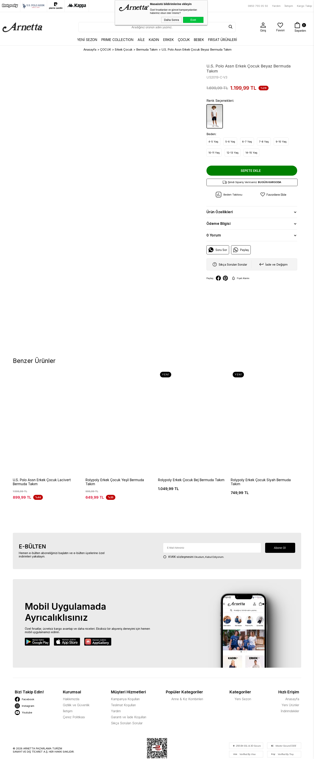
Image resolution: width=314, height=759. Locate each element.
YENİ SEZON (87, 40)
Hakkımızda (71, 677)
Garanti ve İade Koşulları (128, 695)
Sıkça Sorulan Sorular (127, 701)
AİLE (141, 40)
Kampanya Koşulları (125, 677)
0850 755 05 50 (258, 5)
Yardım (276, 5)
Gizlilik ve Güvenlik (76, 683)
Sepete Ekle (251, 171)
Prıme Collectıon (117, 40)
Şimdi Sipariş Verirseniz (252, 182)
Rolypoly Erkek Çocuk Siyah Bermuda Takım (261, 482)
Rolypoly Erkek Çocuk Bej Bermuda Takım (191, 480)
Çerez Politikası (74, 695)
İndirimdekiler (290, 689)
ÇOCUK (184, 40)
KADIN (154, 40)
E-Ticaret (144, 753)
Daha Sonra (171, 19)
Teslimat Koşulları (123, 683)
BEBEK (199, 40)
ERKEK (168, 40)
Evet (193, 19)
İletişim (289, 5)
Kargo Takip (304, 5)
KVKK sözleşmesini (180, 535)
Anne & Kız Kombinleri (187, 677)
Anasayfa (292, 677)
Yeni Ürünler (290, 683)
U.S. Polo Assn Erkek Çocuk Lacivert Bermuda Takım (42, 482)
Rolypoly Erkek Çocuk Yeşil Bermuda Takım (115, 482)
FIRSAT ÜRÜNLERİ (222, 40)
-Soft (135, 753)
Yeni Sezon (242, 677)
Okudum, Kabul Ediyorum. (193, 535)
